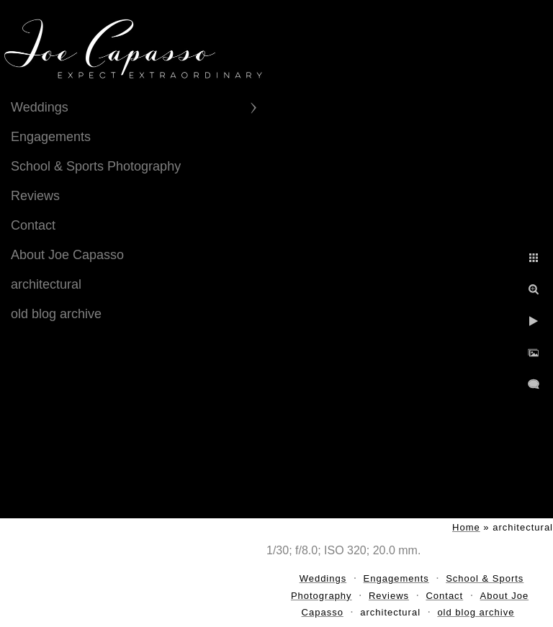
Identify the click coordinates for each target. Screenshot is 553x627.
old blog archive (56, 314)
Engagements (51, 137)
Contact (33, 225)
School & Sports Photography (96, 166)
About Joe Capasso (67, 255)
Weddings (39, 107)
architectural (46, 284)
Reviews (35, 196)
